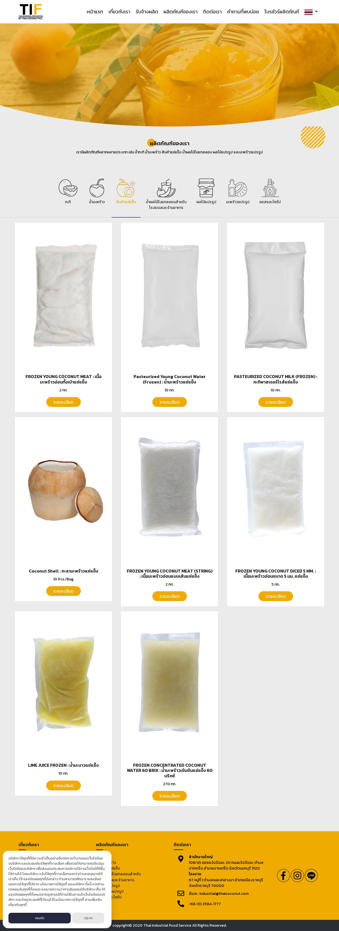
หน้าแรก (95, 11)
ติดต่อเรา (212, 11)
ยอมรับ (39, 918)
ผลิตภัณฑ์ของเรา (181, 11)
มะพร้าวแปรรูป (112, 891)
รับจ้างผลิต (147, 11)
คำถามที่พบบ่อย (243, 11)
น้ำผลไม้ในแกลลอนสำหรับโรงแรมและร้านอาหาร (120, 877)
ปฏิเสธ (88, 918)
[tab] (68, 197)
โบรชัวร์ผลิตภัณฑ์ (281, 11)
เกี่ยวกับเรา (119, 11)
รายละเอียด (63, 402)
